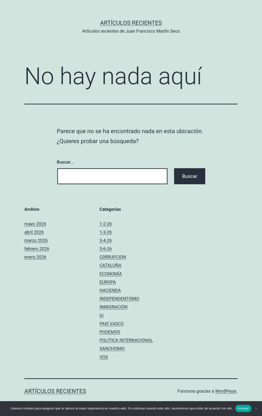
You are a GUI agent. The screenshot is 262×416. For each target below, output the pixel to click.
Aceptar (243, 408)
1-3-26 (106, 232)
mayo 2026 (35, 223)
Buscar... (65, 162)
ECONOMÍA (111, 273)
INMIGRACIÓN (114, 306)
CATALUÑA (111, 265)
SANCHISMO (112, 348)
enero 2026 (35, 256)
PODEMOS (110, 331)
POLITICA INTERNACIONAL (126, 340)
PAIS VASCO (112, 323)
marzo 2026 (36, 240)
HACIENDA (110, 290)
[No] (255, 408)
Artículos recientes (131, 22)
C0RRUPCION (113, 256)
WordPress (225, 391)
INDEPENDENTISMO (119, 298)
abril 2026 (34, 232)
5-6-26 (106, 248)
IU (102, 315)
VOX (104, 357)
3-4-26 (106, 240)
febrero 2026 (36, 248)
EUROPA (108, 282)
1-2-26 (106, 223)
